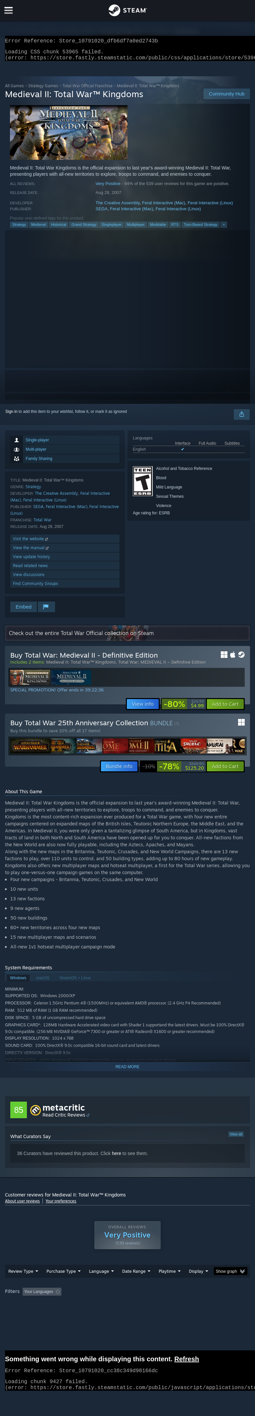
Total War (42, 523)
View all (236, 1138)
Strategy (19, 228)
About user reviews (22, 1204)
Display (196, 1275)
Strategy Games (43, 89)
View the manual (31, 551)
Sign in (11, 415)
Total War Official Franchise (87, 89)
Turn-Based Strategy (200, 228)
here (116, 1157)
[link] (184, 708)
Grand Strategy (83, 228)
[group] (127, 1296)
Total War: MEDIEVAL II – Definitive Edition (162, 666)
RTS (175, 228)
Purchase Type (61, 1275)
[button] (225, 708)
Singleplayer (112, 228)
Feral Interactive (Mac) (163, 206)
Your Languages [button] (38, 1295)
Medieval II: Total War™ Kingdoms (81, 666)
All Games (14, 89)
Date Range (133, 1275)
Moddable (158, 228)
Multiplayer (135, 228)
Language (99, 1275)
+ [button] (224, 228)
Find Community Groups (35, 587)
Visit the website (31, 542)
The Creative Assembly (118, 206)
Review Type (20, 1275)
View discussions (28, 578)
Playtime (167, 1275)
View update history (31, 560)
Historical (58, 228)
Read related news (30, 569)
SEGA (102, 212)
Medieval (38, 228)
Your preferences (60, 1204)
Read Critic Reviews (63, 1119)
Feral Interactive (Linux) (210, 206)
